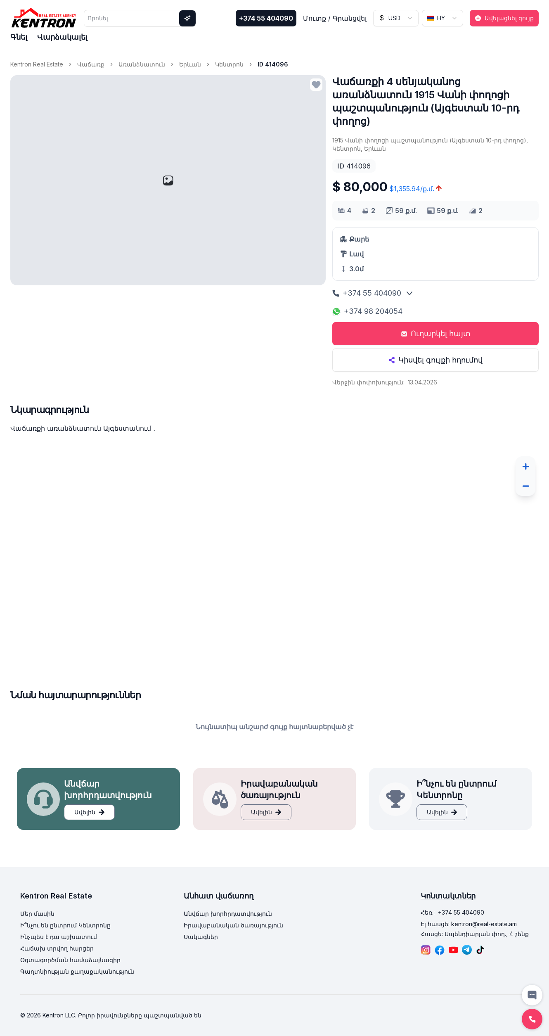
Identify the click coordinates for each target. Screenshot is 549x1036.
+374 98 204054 (367, 311)
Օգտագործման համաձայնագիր (70, 959)
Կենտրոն (229, 64)
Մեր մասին (37, 913)
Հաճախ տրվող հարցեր (57, 948)
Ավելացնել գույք (504, 17)
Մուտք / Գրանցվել (335, 18)
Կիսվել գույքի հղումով (435, 360)
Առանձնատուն (141, 64)
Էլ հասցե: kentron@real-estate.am (469, 923)
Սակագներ (201, 936)
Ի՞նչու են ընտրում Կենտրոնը (65, 925)
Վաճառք (90, 64)
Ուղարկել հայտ (436, 333)
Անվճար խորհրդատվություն (228, 913)
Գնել (18, 37)
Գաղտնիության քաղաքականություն (77, 971)
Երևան (190, 64)
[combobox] (396, 18)
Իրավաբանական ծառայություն (233, 925)
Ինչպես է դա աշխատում (58, 936)
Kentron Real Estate (36, 64)
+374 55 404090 (266, 18)
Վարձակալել (62, 37)
